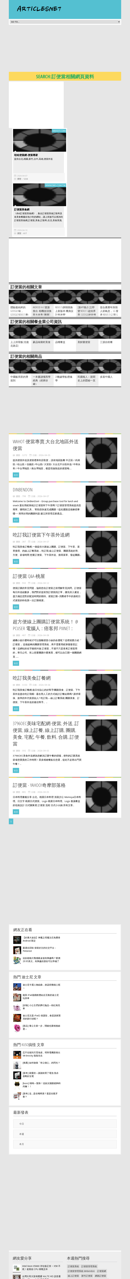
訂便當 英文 (74, 1233)
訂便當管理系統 (89, 1219)
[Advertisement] (69, 49)
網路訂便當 (100, 1229)
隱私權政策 (72, 1276)
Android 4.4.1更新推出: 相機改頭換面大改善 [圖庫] (42, 264)
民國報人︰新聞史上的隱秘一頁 (86, 332)
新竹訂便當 (86, 1229)
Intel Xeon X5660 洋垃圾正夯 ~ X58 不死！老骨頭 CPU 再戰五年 (41, 1221)
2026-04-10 (21, 183)
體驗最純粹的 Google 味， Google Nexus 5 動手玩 (19, 266)
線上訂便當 (73, 1229)
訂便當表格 (73, 1238)
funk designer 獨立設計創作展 (83, 1252)
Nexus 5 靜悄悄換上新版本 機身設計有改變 (64, 264)
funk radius (73, 1267)
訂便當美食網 (20, 163)
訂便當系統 (73, 1219)
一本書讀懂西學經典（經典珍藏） (41, 333)
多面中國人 (106, 330)
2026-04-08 (43, 588)
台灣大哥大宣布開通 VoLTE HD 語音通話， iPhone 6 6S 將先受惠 (41, 1231)
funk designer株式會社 (79, 1262)
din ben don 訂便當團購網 (95, 1233)
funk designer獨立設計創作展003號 (85, 1248)
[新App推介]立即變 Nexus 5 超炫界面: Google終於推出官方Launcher (87, 266)
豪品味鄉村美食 (41, 295)
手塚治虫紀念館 (89, 1238)
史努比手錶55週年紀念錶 (80, 1243)
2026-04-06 (44, 638)
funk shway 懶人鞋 (102, 1262)
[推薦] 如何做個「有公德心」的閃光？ (41, 1016)
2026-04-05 (44, 408)
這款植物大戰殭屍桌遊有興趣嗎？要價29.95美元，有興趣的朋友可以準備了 (41, 913)
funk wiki (86, 1267)
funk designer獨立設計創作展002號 (85, 1257)
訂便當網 (101, 1224)
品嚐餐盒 (60, 295)
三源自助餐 (106, 295)
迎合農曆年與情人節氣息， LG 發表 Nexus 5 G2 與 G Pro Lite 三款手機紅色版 (109, 268)
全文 (16, 428)
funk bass (98, 1267)
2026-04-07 (76, 129)
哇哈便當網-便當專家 (80, 108)
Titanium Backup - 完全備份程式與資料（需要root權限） (40, 1241)
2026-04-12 (43, 536)
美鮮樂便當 (84, 295)
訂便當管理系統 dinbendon (81, 1224)
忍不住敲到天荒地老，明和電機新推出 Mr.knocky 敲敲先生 (41, 1007)
